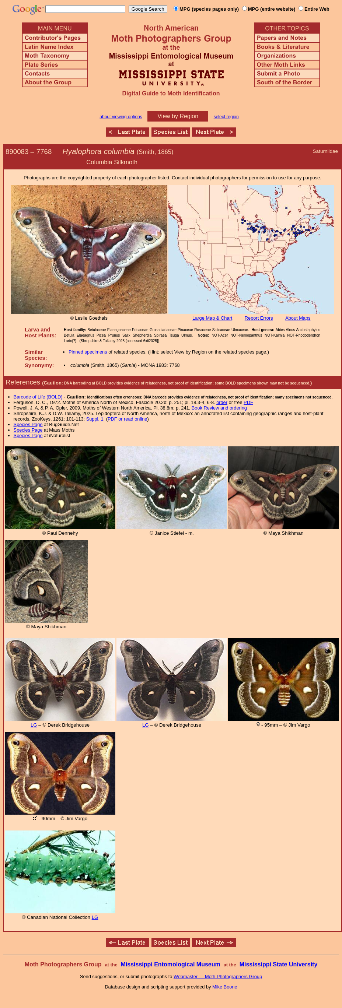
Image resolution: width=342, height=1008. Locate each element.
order (221, 402)
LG (34, 725)
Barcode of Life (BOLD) (38, 397)
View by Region (177, 116)
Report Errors (259, 318)
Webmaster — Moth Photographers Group (218, 976)
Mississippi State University (279, 964)
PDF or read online (127, 419)
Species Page (28, 424)
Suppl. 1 (95, 419)
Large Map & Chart (212, 318)
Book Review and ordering (219, 408)
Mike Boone (224, 987)
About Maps (297, 318)
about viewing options (121, 116)
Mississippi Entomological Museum (170, 964)
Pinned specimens (88, 352)
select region (226, 116)
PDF (248, 402)
